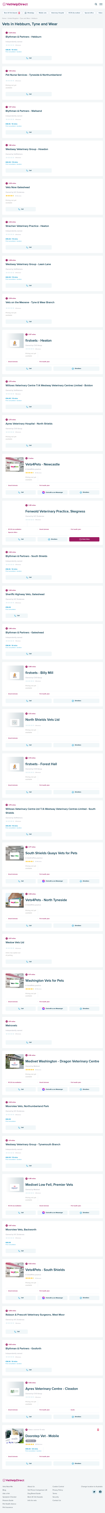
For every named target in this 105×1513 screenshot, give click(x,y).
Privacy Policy (58, 1490)
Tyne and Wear (25, 18)
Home (4, 18)
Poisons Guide (8, 1500)
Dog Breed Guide (34, 1493)
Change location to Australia (91, 1486)
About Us (31, 1486)
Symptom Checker (9, 1497)
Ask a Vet (6, 1493)
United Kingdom (13, 18)
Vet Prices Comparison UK (37, 1490)
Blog (4, 1490)
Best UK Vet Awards (35, 1497)
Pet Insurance (8, 1507)
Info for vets (32, 1500)
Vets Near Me (8, 1486)
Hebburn (34, 18)
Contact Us (57, 1500)
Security (56, 1497)
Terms (55, 1493)
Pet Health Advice (9, 1504)
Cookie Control (58, 1486)
